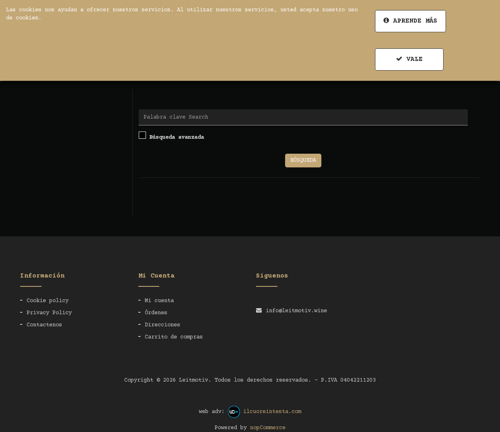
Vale (409, 59)
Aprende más (410, 21)
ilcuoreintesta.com (272, 412)
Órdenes (156, 313)
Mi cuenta (159, 301)
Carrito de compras (174, 337)
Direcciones (162, 325)
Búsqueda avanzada (171, 136)
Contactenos (44, 325)
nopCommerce (267, 428)
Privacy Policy (49, 313)
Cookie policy (48, 301)
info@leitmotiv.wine (296, 311)
